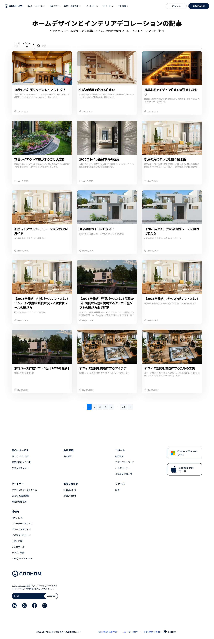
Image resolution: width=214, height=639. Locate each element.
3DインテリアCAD (20, 455)
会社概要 (68, 455)
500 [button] (124, 406)
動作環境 (119, 455)
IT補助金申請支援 (123, 473)
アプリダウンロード (124, 461)
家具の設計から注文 (21, 461)
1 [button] (89, 406)
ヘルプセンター (122, 467)
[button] (36, 6)
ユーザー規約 (130, 631)
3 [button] (100, 406)
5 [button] (111, 406)
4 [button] (105, 406)
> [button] (130, 406)
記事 (117, 489)
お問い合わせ (70, 494)
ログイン (176, 6)
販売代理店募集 (19, 500)
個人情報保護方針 (107, 631)
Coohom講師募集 (20, 494)
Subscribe (51, 595)
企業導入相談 (70, 489)
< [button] (83, 406)
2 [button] (94, 406)
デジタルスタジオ (20, 467)
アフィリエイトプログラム (24, 489)
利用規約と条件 (152, 631)
